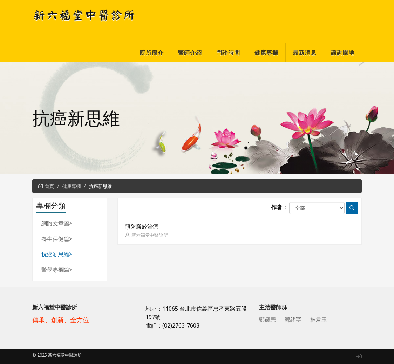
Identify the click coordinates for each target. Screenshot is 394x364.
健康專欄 (266, 52)
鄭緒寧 (293, 319)
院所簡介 (152, 52)
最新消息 (305, 52)
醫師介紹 (190, 52)
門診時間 (228, 52)
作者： (279, 207)
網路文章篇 (56, 223)
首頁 (49, 186)
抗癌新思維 (100, 186)
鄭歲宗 (267, 319)
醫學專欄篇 (56, 270)
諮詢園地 (343, 52)
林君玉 (318, 319)
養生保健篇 (56, 239)
